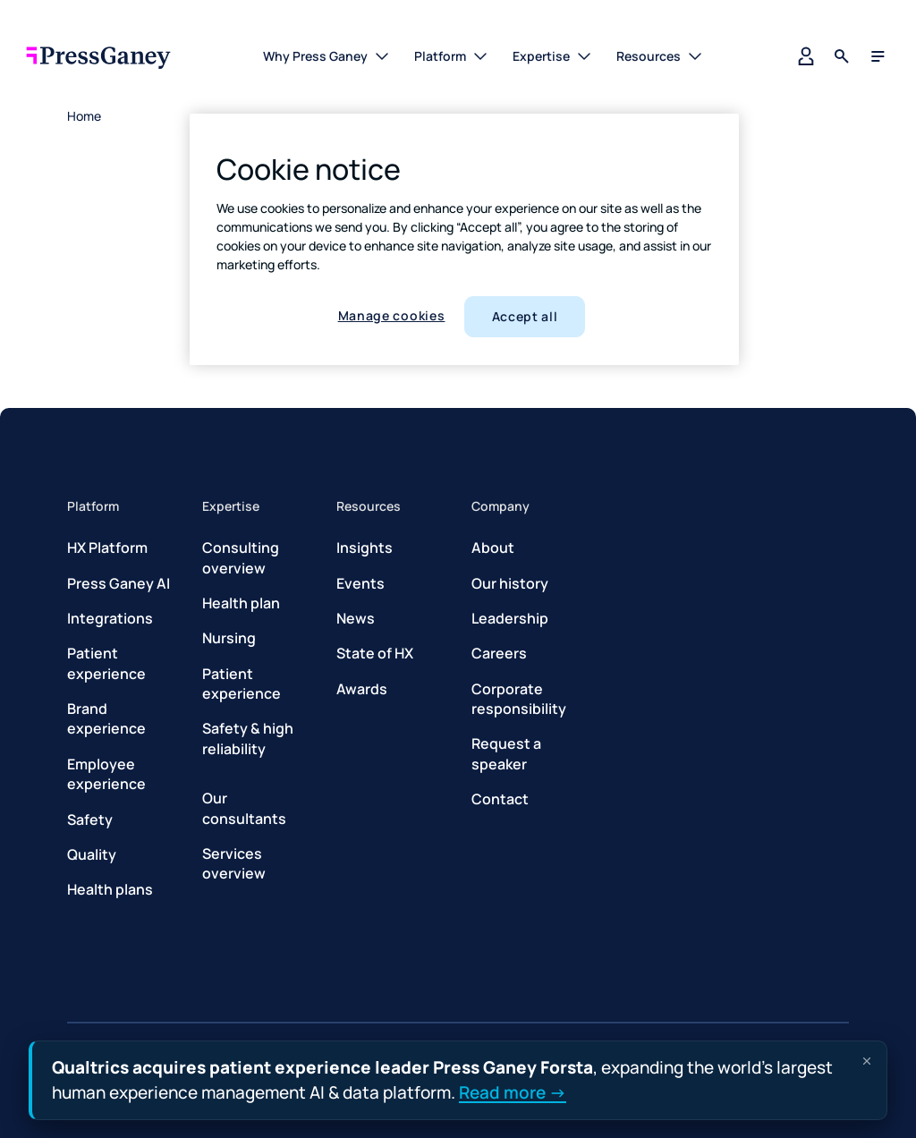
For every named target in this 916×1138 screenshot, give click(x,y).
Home (84, 115)
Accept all (525, 316)
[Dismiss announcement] (866, 1061)
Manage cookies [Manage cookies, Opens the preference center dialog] (391, 315)
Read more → (512, 1091)
